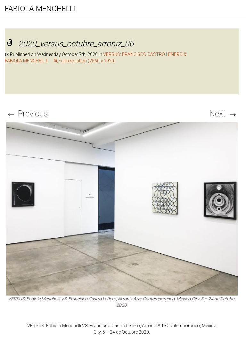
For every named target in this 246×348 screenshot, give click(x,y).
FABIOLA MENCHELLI (40, 8)
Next (223, 113)
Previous (27, 113)
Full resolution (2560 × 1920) (87, 60)
